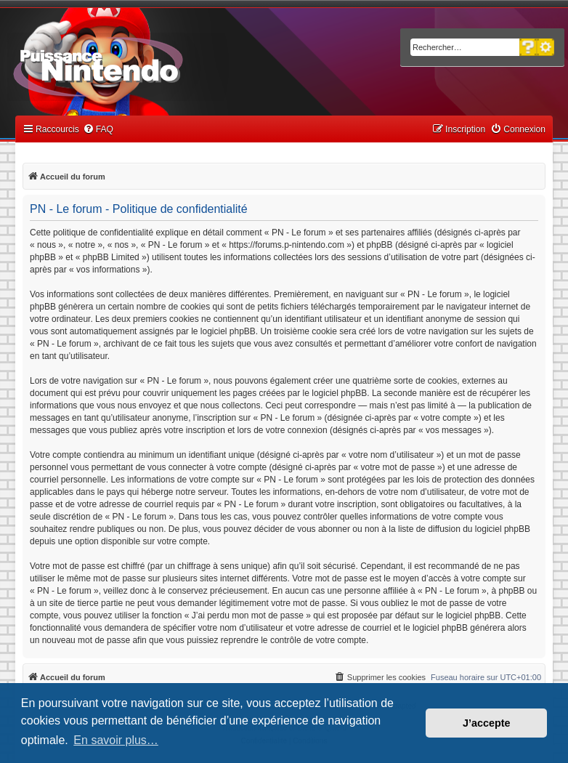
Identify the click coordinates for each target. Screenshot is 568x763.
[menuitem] (98, 130)
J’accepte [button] (487, 723)
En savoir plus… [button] (115, 740)
